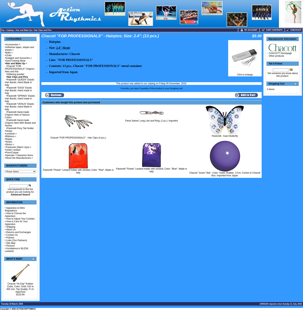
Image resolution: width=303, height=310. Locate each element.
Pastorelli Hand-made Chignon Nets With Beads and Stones (20, 123)
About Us (11, 229)
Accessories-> (13, 44)
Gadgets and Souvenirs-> (19, 58)
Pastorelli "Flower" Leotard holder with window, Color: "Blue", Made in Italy (151, 170)
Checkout (293, 30)
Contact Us (12, 235)
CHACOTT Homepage (280, 53)
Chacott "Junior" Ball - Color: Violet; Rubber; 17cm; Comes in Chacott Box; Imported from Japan (224, 174)
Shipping (10, 227)
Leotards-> (11, 133)
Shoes (9, 141)
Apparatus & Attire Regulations (15, 209)
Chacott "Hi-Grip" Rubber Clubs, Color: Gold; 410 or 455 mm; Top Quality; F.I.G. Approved (20, 287)
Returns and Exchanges (18, 232)
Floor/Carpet (12, 152)
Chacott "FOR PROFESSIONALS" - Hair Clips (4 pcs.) (78, 137)
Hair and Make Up (24, 30)
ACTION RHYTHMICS (26, 309)
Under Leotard (13, 150)
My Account (248, 30)
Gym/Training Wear (15, 60)
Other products (276, 56)
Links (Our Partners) (16, 240)
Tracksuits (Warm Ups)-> (18, 147)
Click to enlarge (245, 73)
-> (16, 63)
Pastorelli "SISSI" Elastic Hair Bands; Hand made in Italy (18, 90)
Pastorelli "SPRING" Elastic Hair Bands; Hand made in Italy (20, 99)
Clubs (9, 55)
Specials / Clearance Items (19, 155)
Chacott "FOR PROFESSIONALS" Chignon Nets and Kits (19, 69)
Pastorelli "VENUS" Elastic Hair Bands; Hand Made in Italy (19, 107)
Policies (10, 237)
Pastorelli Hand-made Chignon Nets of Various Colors (17, 115)
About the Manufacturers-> (19, 158)
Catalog (10, 30)
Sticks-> (10, 144)
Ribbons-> (11, 136)
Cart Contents (272, 30)
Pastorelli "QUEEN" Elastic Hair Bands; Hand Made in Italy (19, 82)
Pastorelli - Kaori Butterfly (225, 136)
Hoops (9, 131)
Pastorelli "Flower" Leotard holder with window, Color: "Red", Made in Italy (78, 171)
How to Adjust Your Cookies (20, 218)
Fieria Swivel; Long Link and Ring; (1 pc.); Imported (151, 120)
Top (2, 30)
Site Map (10, 243)
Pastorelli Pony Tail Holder (20, 128)
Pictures (10, 245)
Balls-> (9, 52)
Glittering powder (15, 74)
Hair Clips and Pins (43, 30)
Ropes (9, 139)
